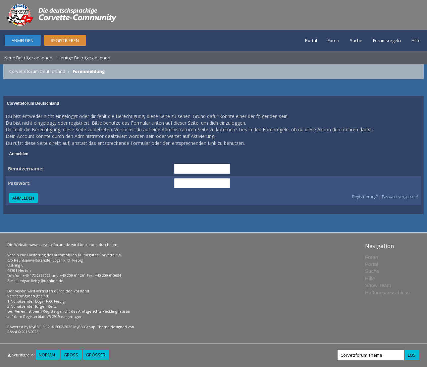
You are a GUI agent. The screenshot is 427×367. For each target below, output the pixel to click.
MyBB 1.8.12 (39, 326)
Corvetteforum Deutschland (37, 71)
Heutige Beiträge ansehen (84, 58)
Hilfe (416, 40)
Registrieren (65, 40)
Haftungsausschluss (387, 292)
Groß (71, 355)
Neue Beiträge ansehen (28, 58)
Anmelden (22, 40)
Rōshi (12, 331)
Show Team (378, 285)
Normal (47, 355)
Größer (95, 355)
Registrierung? (365, 197)
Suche (356, 40)
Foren (333, 40)
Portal (311, 40)
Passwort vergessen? (400, 197)
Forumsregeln (387, 40)
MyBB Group (84, 326)
